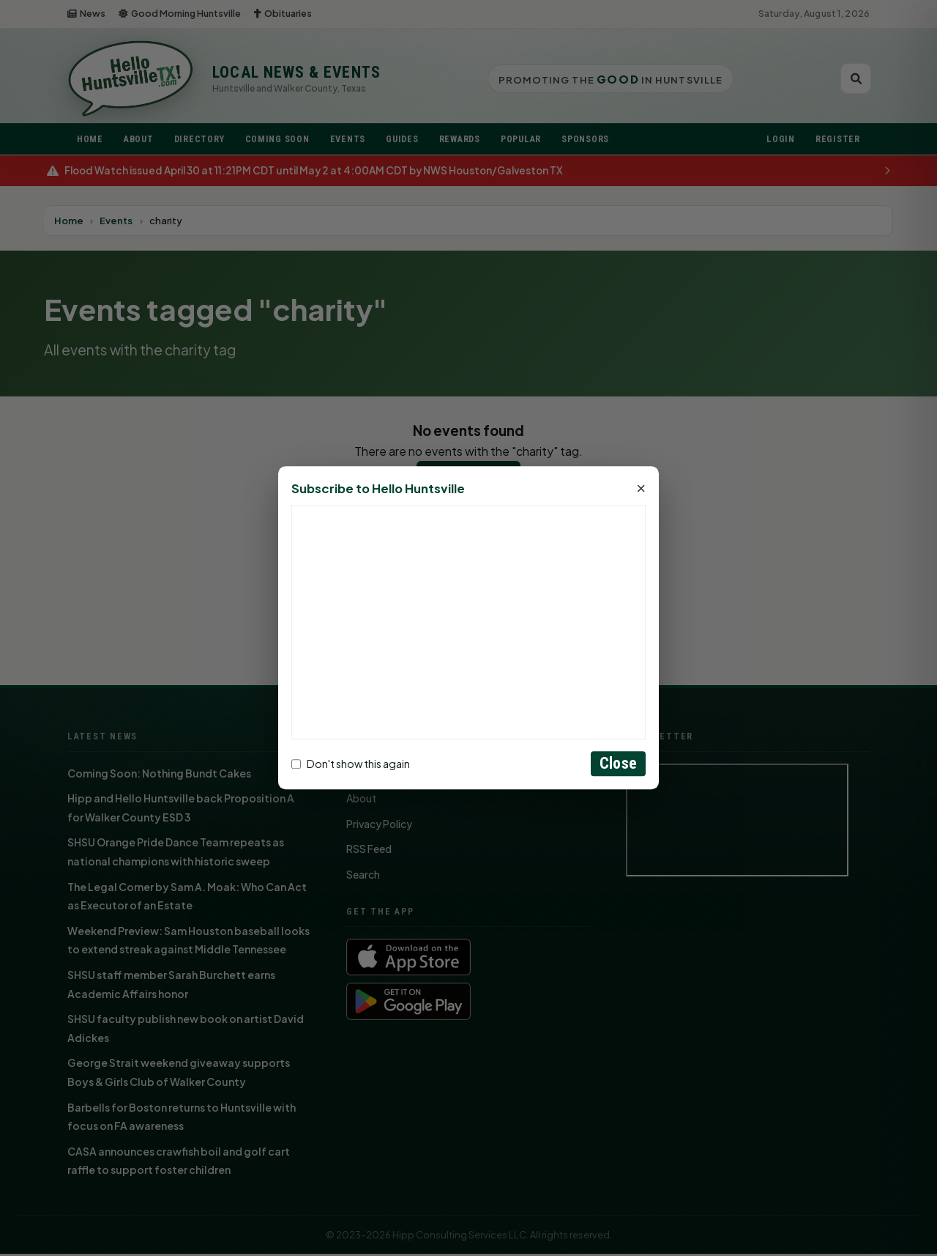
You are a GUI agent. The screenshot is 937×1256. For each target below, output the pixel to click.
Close (618, 764)
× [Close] (641, 489)
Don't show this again (350, 763)
